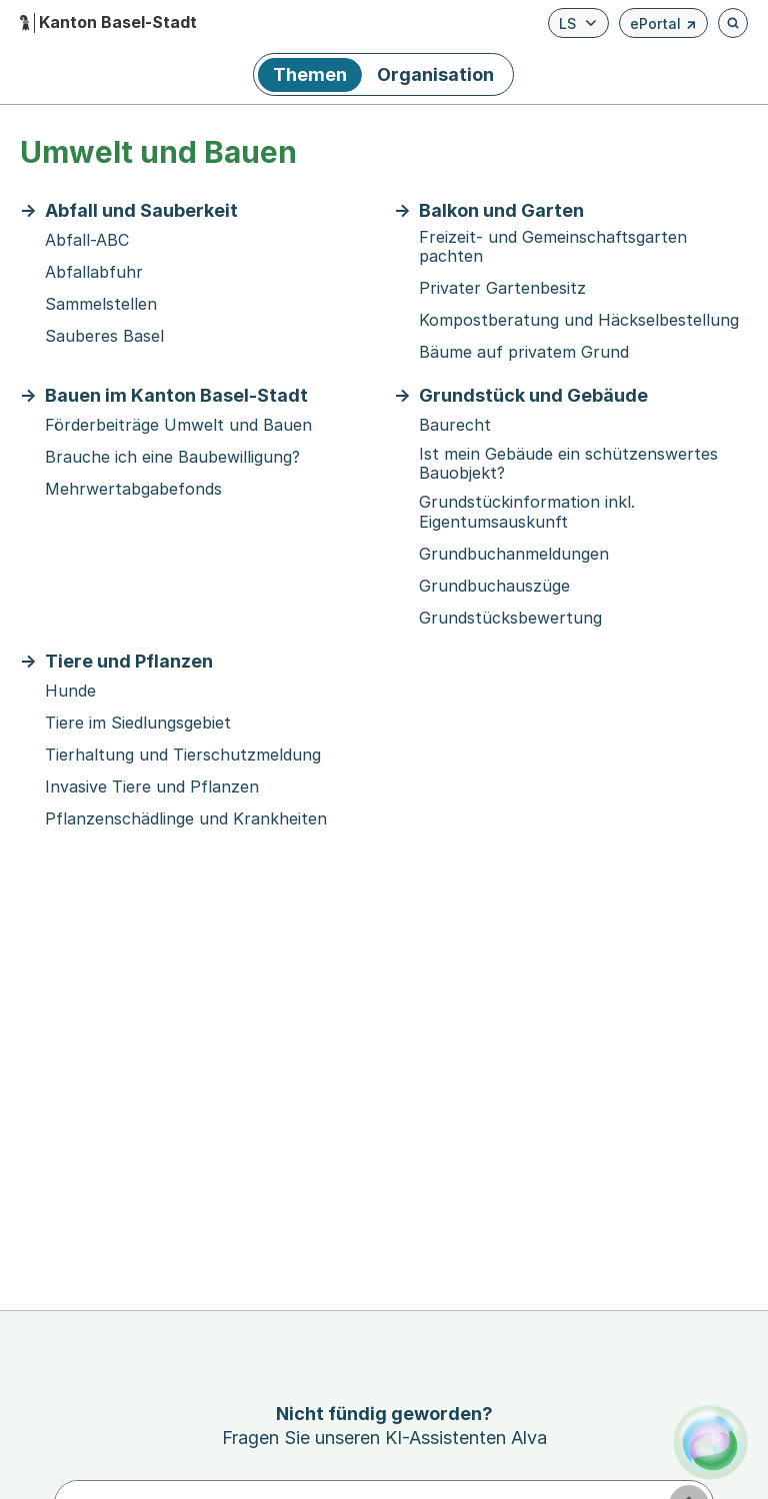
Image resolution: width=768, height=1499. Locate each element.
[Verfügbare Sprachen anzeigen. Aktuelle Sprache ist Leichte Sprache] (578, 23)
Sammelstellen (101, 304)
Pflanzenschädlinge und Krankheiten (186, 818)
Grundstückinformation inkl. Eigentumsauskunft (527, 512)
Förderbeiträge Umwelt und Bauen (178, 425)
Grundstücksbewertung (510, 618)
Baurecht (455, 425)
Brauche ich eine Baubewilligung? (172, 457)
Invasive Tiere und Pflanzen (152, 786)
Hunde (70, 691)
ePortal (663, 26)
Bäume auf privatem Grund (524, 352)
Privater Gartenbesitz (502, 288)
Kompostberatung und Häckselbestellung (579, 320)
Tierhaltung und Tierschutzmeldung (183, 755)
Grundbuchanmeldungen (514, 554)
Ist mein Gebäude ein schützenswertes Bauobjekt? (568, 464)
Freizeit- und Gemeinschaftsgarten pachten (553, 247)
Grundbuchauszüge (494, 586)
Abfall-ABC (87, 240)
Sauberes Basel (104, 336)
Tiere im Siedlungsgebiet (138, 723)
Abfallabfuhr (94, 272)
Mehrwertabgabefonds (133, 489)
